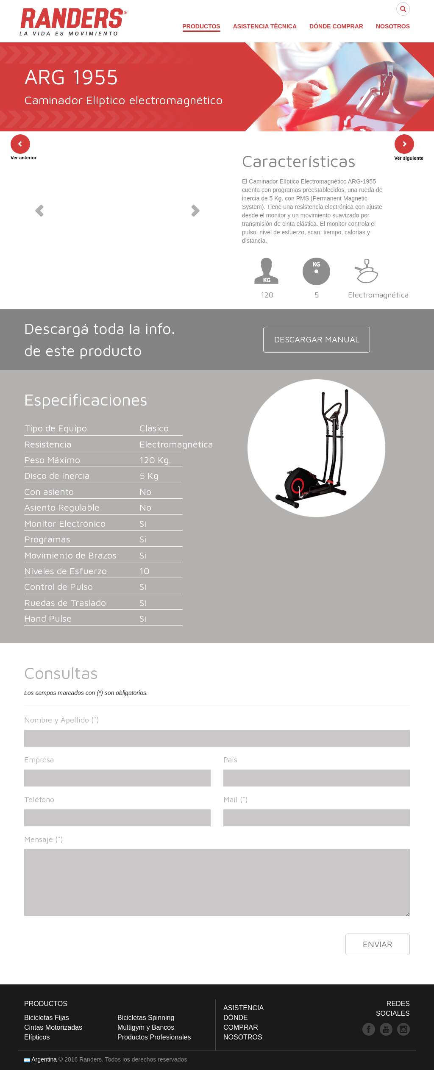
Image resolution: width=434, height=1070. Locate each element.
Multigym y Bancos (145, 1027)
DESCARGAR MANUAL (316, 339)
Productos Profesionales (154, 1037)
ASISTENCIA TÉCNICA (265, 26)
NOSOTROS (393, 26)
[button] (38, 207)
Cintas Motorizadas (53, 1027)
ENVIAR (377, 944)
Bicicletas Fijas (46, 1017)
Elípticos (37, 1037)
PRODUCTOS (201, 26)
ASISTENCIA (243, 1008)
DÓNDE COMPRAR (336, 26)
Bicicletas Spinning (145, 1017)
